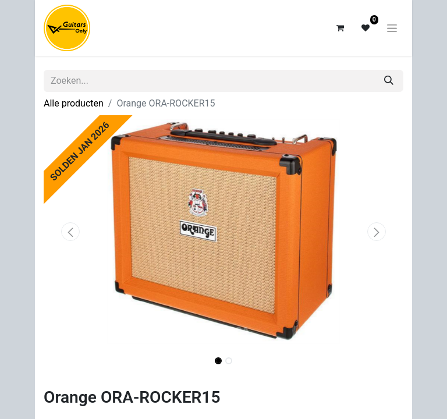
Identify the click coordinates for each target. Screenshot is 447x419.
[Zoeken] (388, 81)
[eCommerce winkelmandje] (339, 27)
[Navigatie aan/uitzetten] (392, 28)
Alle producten (74, 103)
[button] (71, 231)
